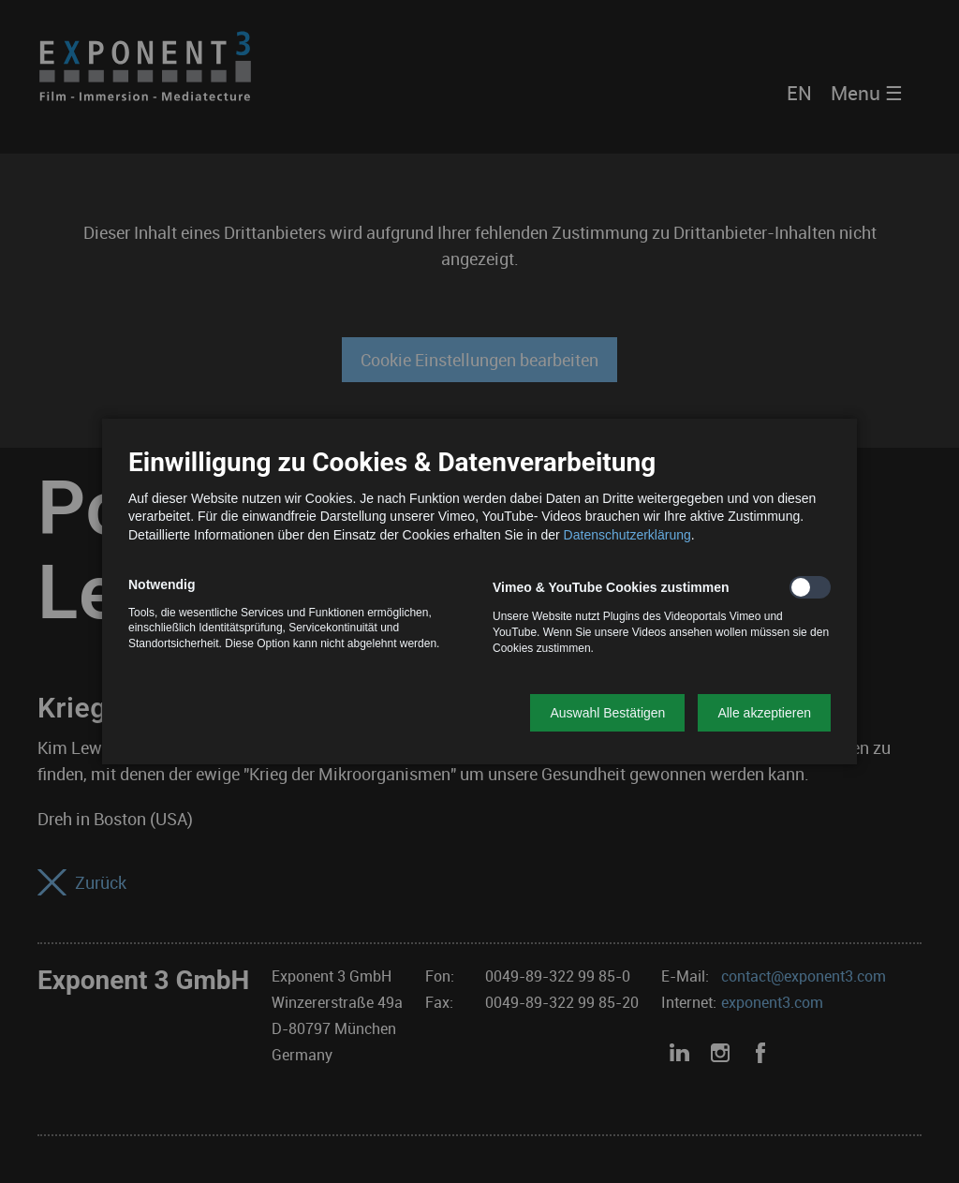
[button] (607, 713)
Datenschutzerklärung (627, 534)
